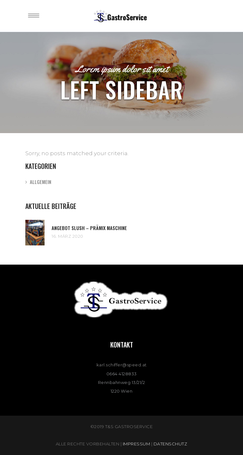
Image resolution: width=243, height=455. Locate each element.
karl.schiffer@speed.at (121, 364)
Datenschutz (171, 443)
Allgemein (40, 181)
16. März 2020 (67, 236)
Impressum (136, 443)
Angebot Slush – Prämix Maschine (89, 227)
